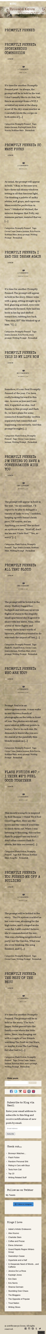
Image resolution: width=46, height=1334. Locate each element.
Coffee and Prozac (16, 1241)
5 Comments (23, 166)
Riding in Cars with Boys (19, 1165)
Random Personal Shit (18, 1161)
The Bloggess (14, 1295)
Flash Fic (8, 648)
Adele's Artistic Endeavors (19, 1229)
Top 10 (11, 1173)
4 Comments (23, 999)
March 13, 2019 (23, 169)
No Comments (23, 373)
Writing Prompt (19, 338)
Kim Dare (12, 1279)
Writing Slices (14, 1307)
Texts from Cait (15, 1169)
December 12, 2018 (23, 376)
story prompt (24, 234)
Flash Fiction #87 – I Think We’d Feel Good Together (22, 776)
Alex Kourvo (13, 1233)
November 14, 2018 (23, 489)
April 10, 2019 (23, 72)
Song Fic (13, 858)
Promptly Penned (23, 124)
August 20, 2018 (23, 800)
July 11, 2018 (23, 1001)
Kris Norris (35, 231)
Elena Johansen (15, 1245)
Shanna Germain (15, 1287)
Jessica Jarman (11, 127)
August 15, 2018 (23, 900)
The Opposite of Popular (19, 1299)
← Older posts (11, 1078)
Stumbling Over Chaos (18, 1291)
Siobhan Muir (18, 130)
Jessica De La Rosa (17, 1271)
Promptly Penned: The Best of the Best (20, 978)
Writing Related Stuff (17, 1177)
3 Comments (23, 69)
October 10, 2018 (23, 589)
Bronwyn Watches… (17, 1153)
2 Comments (23, 797)
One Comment (23, 486)
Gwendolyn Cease (16, 1256)
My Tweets (10, 1195)
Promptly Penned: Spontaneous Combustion (20, 49)
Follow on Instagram (23, 1204)
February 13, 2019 (23, 276)
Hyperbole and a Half (17, 1260)
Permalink (30, 130)
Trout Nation (13, 1303)
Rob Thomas (23, 855)
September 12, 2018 (23, 692)
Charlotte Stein (14, 1237)
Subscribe (10, 1134)
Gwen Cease (10, 231)
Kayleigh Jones (24, 127)
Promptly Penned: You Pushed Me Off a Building (22, 877)
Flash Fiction (20, 436)
